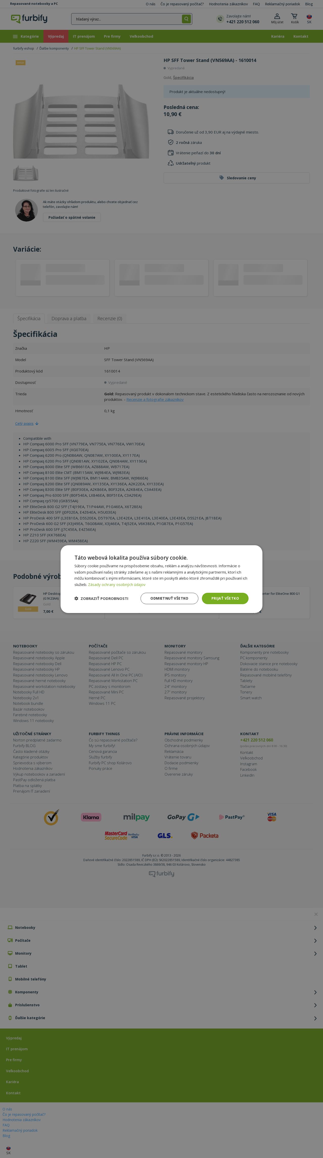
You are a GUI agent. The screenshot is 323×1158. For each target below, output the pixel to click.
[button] (101, 598)
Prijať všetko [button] (225, 598)
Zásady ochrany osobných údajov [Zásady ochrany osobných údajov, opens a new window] (117, 584)
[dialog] (161, 579)
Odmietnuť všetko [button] (169, 598)
